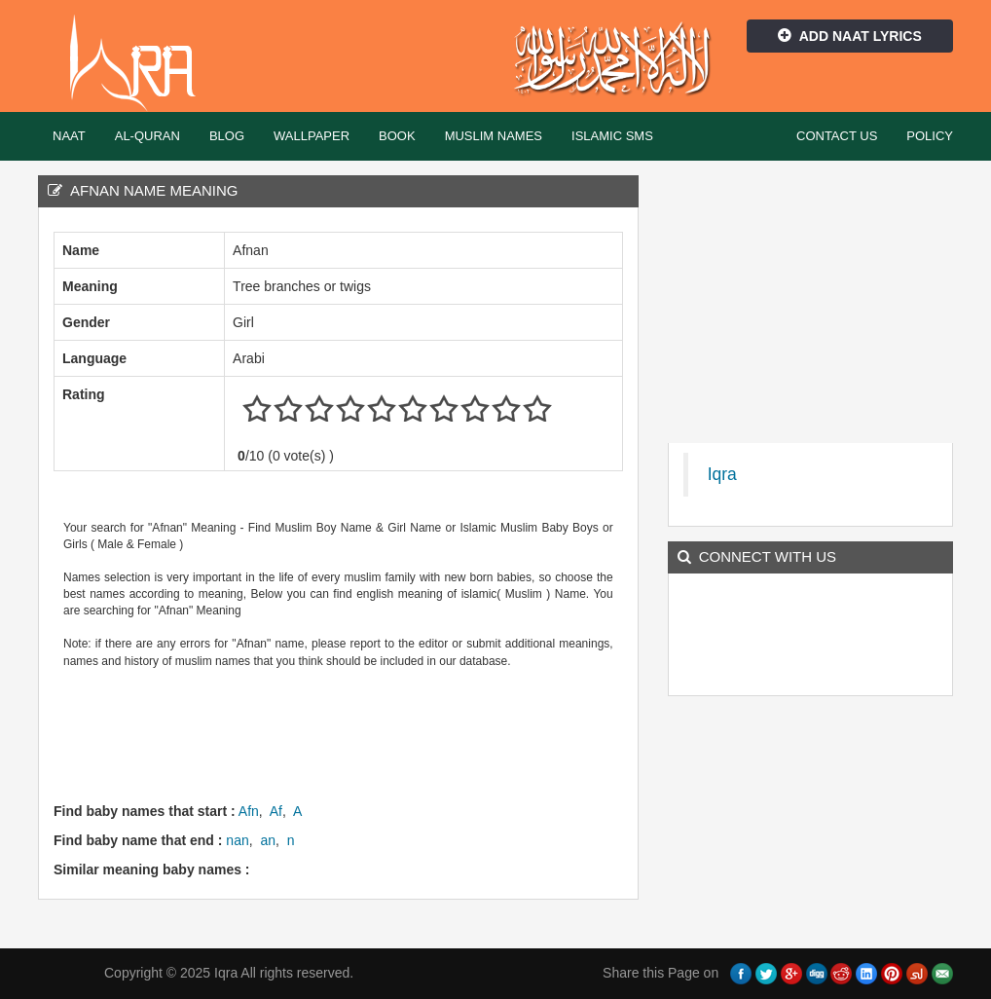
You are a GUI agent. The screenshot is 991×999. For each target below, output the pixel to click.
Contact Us (836, 136)
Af (276, 811)
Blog (226, 136)
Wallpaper (311, 136)
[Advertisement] (408, 733)
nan (237, 840)
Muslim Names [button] (493, 136)
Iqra (142, 63)
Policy (929, 136)
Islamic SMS (612, 136)
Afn (249, 811)
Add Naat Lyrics (850, 36)
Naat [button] (69, 136)
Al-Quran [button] (147, 136)
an (267, 840)
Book (397, 136)
